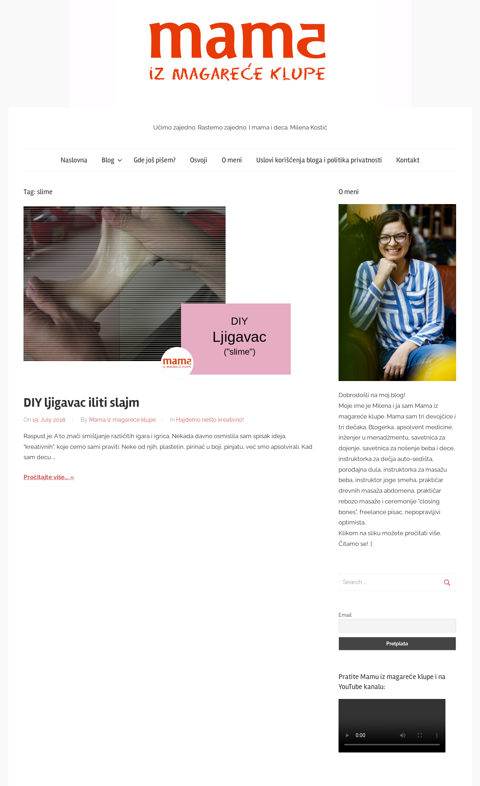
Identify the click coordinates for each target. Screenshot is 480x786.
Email (345, 615)
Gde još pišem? (155, 160)
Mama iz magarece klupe (122, 419)
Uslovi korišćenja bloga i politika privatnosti (319, 160)
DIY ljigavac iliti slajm (81, 403)
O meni (232, 160)
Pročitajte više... (46, 477)
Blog (112, 160)
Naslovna (74, 160)
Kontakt (407, 160)
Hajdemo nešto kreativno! (210, 419)
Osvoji (198, 160)
